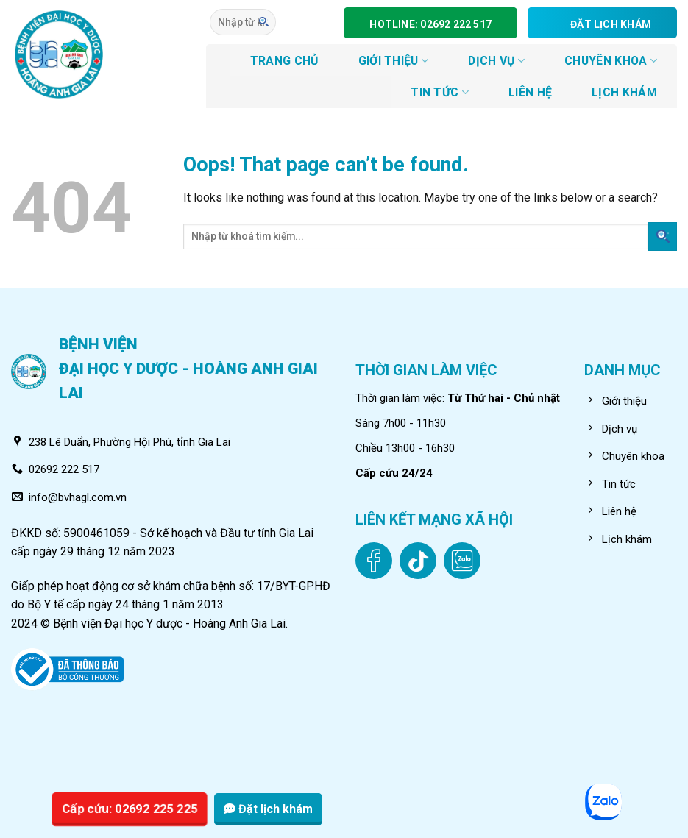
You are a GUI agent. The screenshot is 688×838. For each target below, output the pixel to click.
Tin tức (440, 92)
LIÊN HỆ (530, 92)
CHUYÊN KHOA (610, 61)
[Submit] (264, 22)
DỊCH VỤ (496, 61)
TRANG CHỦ (284, 61)
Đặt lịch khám (268, 809)
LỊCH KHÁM (624, 92)
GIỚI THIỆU (393, 61)
